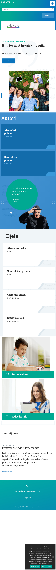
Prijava (48, 16)
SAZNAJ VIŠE (46, 566)
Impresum (28, 498)
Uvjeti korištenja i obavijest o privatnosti (28, 491)
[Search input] (27, 9)
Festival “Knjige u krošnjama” (20, 448)
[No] (53, 557)
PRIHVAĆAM (35, 566)
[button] (52, 3)
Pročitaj (7, 471)
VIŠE (8, 61)
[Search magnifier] (52, 9)
